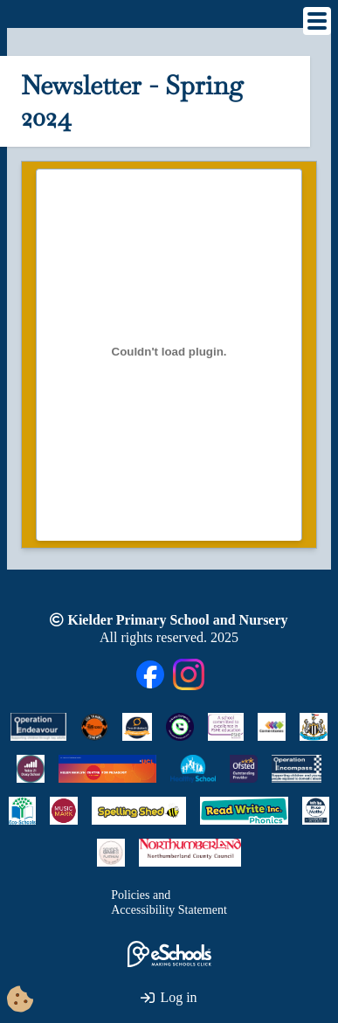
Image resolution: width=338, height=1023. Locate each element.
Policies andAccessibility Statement (169, 902)
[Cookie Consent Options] (20, 1000)
